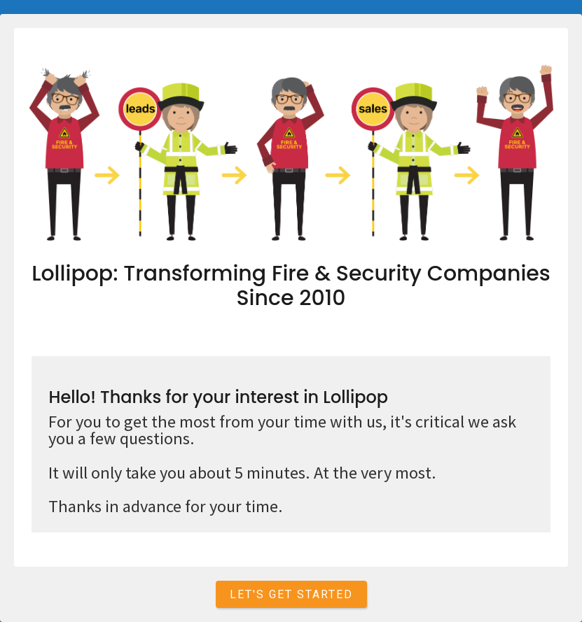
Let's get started (291, 594)
